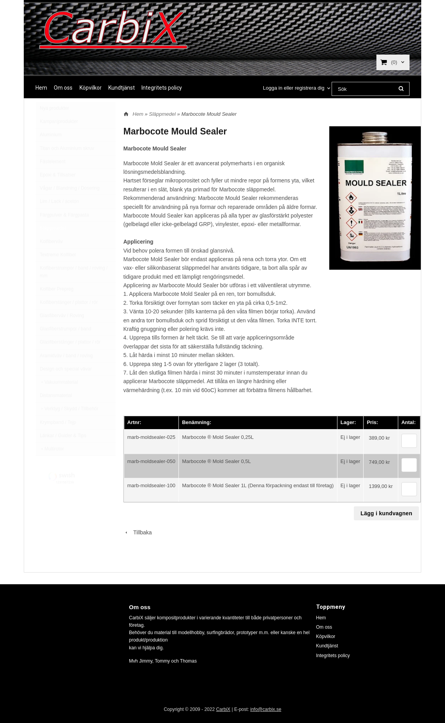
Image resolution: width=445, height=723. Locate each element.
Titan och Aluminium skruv (67, 167)
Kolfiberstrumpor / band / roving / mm (74, 290)
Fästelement (52, 180)
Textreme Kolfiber (58, 273)
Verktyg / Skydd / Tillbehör (69, 427)
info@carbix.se (265, 709)
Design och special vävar (66, 387)
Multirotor (52, 467)
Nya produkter (54, 126)
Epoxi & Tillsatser (58, 193)
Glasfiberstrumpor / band (65, 347)
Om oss (63, 88)
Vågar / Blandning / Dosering (69, 206)
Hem (41, 88)
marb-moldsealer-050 (151, 461)
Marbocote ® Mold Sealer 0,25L (218, 437)
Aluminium (51, 153)
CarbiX (223, 709)
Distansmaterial (56, 414)
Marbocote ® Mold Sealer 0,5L (216, 461)
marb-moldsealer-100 (151, 485)
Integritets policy (161, 88)
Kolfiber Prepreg (57, 307)
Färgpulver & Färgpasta (64, 233)
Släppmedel (53, 246)
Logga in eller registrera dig (294, 88)
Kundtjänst (121, 88)
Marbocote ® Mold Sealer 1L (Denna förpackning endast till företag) (258, 485)
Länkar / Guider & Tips (63, 454)
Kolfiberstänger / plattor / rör (69, 320)
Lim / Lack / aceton (59, 220)
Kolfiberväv (51, 260)
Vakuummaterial (59, 400)
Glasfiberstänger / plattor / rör (70, 360)
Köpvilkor (90, 88)
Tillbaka (138, 532)
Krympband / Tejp (58, 441)
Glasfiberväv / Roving (62, 334)
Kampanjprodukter (59, 140)
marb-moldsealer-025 (151, 437)
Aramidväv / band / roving (66, 374)
